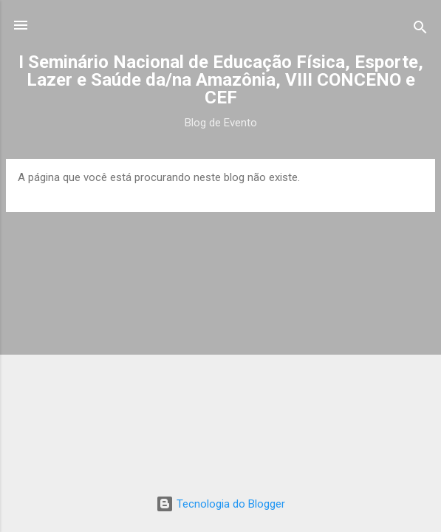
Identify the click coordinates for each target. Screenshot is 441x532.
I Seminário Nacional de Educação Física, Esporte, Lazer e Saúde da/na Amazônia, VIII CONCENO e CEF (220, 80)
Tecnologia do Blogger (220, 504)
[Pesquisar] (420, 29)
